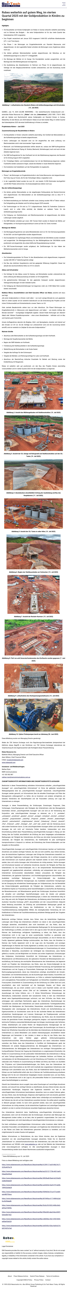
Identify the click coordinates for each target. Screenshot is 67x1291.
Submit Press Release (37, 1276)
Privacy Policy (38, 1280)
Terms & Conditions (52, 1276)
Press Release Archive (21, 1276)
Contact (47, 1280)
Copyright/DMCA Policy (24, 1280)
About (10, 1276)
